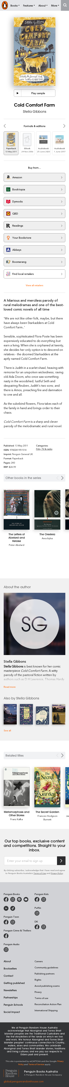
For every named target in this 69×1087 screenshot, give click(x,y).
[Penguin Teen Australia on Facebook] (6, 922)
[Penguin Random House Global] (14, 1073)
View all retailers (34, 285)
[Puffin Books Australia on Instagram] (37, 913)
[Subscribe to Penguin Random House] (61, 860)
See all (7, 730)
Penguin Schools (13, 1004)
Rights (38, 979)
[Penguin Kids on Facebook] (37, 899)
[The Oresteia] (47, 510)
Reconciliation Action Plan (48, 1004)
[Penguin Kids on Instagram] (43, 899)
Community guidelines (46, 967)
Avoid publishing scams (47, 985)
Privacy (38, 992)
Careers (39, 961)
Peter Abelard (16, 545)
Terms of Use (39, 873)
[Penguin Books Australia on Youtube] (26, 899)
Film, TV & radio (44, 449)
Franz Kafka (16, 819)
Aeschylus (47, 538)
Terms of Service (36, 1064)
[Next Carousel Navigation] (62, 478)
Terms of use (41, 998)
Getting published (14, 982)
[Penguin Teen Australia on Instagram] (12, 922)
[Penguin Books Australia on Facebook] (6, 899)
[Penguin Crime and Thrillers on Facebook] (6, 935)
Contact (8, 975)
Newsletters (10, 990)
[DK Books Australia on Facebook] (37, 926)
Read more (10, 686)
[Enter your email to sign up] (30, 861)
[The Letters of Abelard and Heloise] (17, 510)
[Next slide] (62, 755)
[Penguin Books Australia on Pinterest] (19, 899)
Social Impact (12, 1011)
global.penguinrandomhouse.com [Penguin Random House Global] (24, 1081)
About (7, 961)
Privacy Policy (57, 873)
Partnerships (11, 997)
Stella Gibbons (34, 111)
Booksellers (10, 968)
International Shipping (46, 1010)
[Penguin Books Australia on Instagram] (12, 899)
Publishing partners (44, 973)
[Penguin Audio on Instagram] (6, 949)
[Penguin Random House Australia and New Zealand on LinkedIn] (6, 908)
